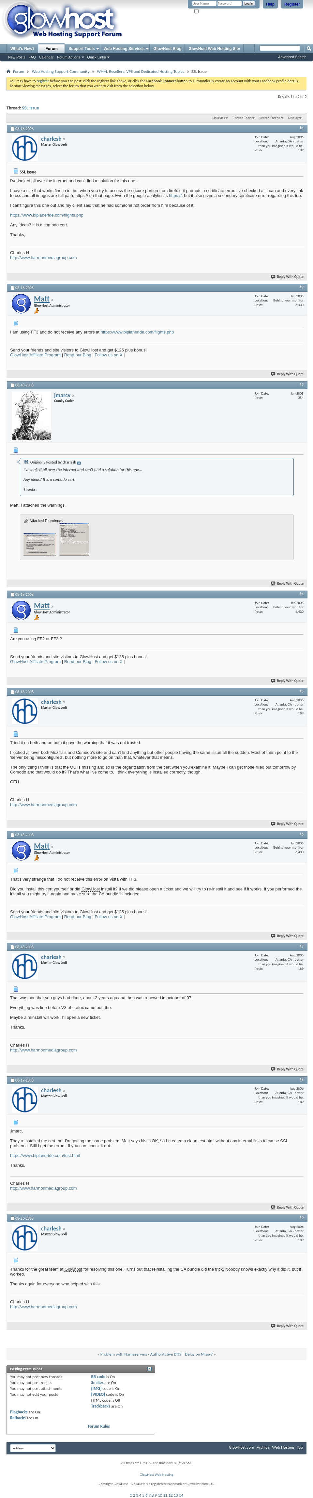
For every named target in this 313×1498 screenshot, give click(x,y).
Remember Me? (208, 11)
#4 (302, 594)
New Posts (16, 57)
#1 (302, 128)
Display (293, 118)
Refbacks (18, 1417)
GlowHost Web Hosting (156, 1475)
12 (170, 1495)
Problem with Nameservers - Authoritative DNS (140, 1354)
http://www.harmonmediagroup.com (43, 257)
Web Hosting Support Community (60, 71)
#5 (302, 691)
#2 (302, 287)
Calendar (46, 57)
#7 (302, 946)
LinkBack (219, 118)
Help (270, 4)
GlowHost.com (241, 1447)
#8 (302, 1079)
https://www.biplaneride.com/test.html (45, 1155)
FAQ (32, 57)
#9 (302, 1217)
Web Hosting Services (124, 48)
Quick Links (96, 57)
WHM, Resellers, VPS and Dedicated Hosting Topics (140, 71)
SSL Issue (30, 108)
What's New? (22, 48)
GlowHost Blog (167, 48)
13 (176, 1495)
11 (165, 1495)
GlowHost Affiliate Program (35, 354)
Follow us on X (108, 354)
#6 (302, 834)
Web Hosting (283, 1447)
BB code (98, 1376)
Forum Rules (99, 1426)
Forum (52, 48)
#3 (302, 384)
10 (160, 1495)
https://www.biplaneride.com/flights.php (46, 215)
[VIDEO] (98, 1394)
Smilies (97, 1382)
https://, (176, 195)
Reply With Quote (288, 277)
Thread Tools (242, 118)
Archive (263, 1447)
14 (181, 1495)
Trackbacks (100, 1406)
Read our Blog (77, 354)
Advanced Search (292, 57)
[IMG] (96, 1388)
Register (292, 4)
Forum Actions (68, 57)
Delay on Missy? (199, 1354)
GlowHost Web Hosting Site (214, 48)
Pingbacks (18, 1411)
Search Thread (270, 118)
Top (300, 1447)
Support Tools (81, 48)
